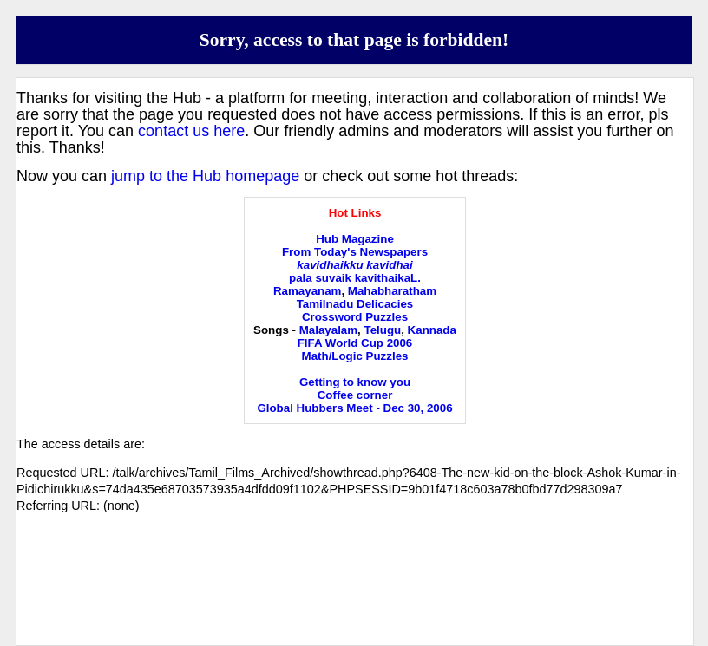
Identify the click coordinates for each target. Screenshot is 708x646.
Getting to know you (354, 381)
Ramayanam (307, 290)
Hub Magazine (355, 238)
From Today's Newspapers (355, 251)
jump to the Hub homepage (205, 176)
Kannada (432, 329)
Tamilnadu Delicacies (355, 303)
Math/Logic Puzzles (355, 355)
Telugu (383, 329)
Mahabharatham (392, 290)
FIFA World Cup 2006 (355, 342)
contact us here (191, 131)
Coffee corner (355, 394)
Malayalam (328, 329)
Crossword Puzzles (355, 316)
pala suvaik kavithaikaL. (355, 277)
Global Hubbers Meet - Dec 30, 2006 (354, 407)
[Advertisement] (355, 594)
